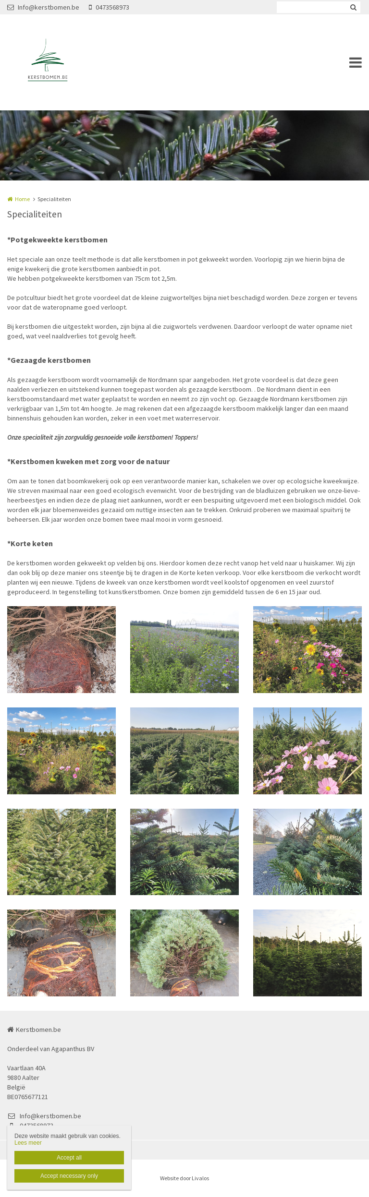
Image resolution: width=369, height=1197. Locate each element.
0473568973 (109, 7)
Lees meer (28, 1142)
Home (22, 199)
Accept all (69, 1157)
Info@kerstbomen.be (43, 7)
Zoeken (353, 7)
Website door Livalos (184, 1178)
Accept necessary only (69, 1176)
